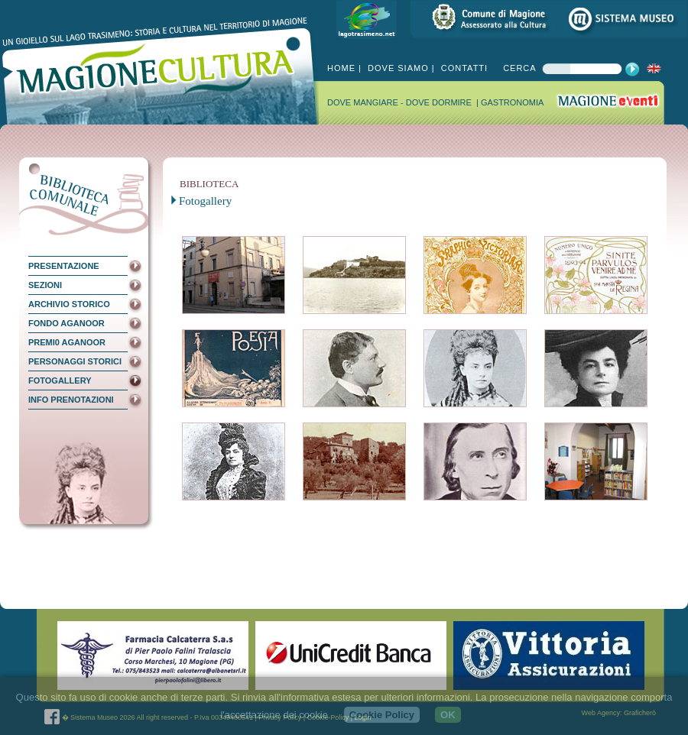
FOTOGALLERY (60, 380)
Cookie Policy (381, 714)
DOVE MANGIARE (364, 102)
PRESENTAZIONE (63, 265)
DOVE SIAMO (397, 68)
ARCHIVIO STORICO (69, 304)
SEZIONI (45, 285)
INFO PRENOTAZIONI (71, 399)
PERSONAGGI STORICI (75, 361)
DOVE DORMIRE (440, 102)
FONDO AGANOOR (66, 323)
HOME (341, 68)
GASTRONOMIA (512, 102)
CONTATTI (463, 68)
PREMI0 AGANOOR (66, 342)
